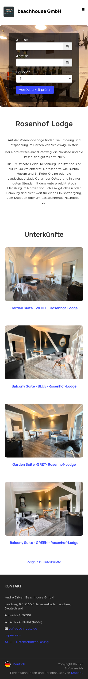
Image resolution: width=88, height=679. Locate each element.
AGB (8, 642)
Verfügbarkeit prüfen (35, 90)
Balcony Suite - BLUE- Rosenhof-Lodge (44, 386)
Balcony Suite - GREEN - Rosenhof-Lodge (44, 542)
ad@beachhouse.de (23, 628)
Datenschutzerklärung (32, 642)
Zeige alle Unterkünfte (44, 562)
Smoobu (77, 673)
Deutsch (19, 664)
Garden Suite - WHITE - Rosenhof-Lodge (44, 308)
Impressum (13, 635)
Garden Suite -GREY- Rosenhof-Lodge (44, 464)
